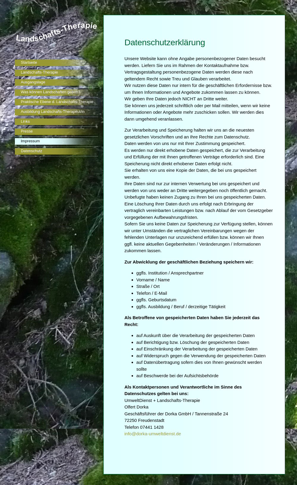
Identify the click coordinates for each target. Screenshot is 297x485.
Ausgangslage (33, 82)
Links (25, 121)
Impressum (30, 141)
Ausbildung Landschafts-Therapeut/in (53, 111)
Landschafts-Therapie (39, 72)
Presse (27, 131)
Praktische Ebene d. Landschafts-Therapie (57, 101)
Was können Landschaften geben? (50, 92)
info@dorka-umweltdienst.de (152, 433)
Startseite (29, 62)
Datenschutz (31, 151)
